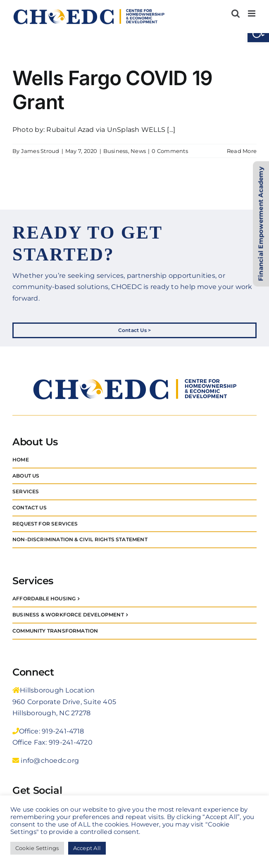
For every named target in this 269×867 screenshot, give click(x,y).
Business (115, 151)
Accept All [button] (87, 848)
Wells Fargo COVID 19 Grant (112, 90)
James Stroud (40, 151)
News (138, 151)
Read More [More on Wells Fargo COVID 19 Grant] (242, 151)
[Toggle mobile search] (235, 13)
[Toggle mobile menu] (252, 13)
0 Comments (170, 151)
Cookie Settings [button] (37, 848)
